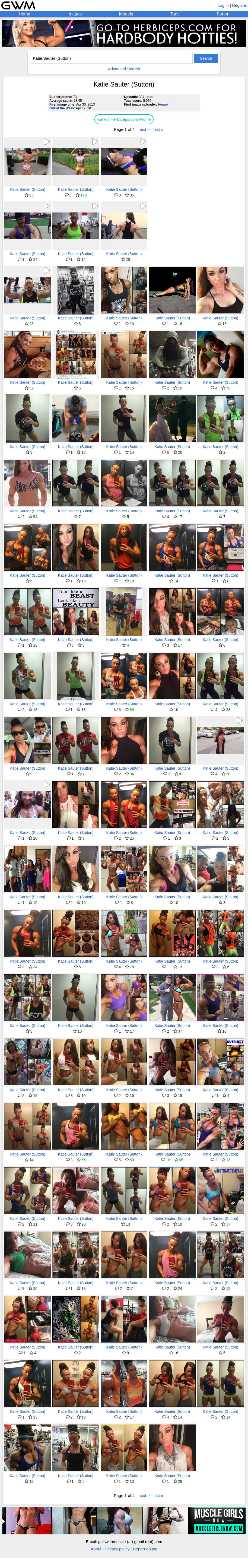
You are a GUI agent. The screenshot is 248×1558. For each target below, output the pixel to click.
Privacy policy (117, 1549)
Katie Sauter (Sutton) (27, 189)
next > (144, 129)
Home (24, 14)
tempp (163, 104)
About (96, 1549)
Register (239, 5)
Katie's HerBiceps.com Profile (124, 119)
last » (158, 129)
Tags (175, 14)
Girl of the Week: (62, 108)
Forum (223, 14)
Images (75, 14)
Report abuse (145, 1549)
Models (126, 14)
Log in (223, 5)
